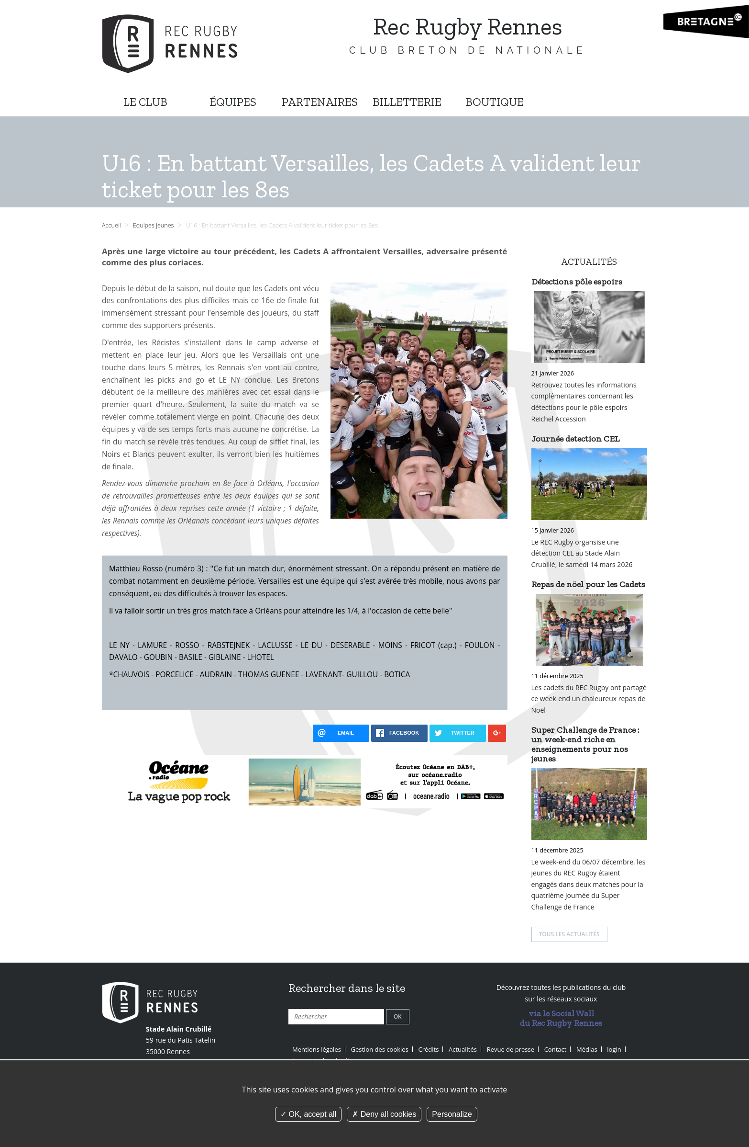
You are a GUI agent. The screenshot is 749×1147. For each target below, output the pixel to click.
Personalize (452, 1114)
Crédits (429, 1049)
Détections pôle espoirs (576, 281)
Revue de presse (510, 1049)
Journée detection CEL (575, 438)
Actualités (463, 1049)
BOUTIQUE (494, 102)
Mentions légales (316, 1049)
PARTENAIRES (320, 102)
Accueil (111, 225)
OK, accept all (308, 1114)
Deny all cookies (384, 1114)
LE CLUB (145, 102)
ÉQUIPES (232, 102)
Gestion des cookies (379, 1049)
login (614, 1049)
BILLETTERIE (407, 102)
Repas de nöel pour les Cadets (588, 584)
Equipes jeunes (154, 225)
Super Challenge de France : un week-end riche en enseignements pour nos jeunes (585, 744)
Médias (586, 1049)
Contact (555, 1049)
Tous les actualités (569, 934)
